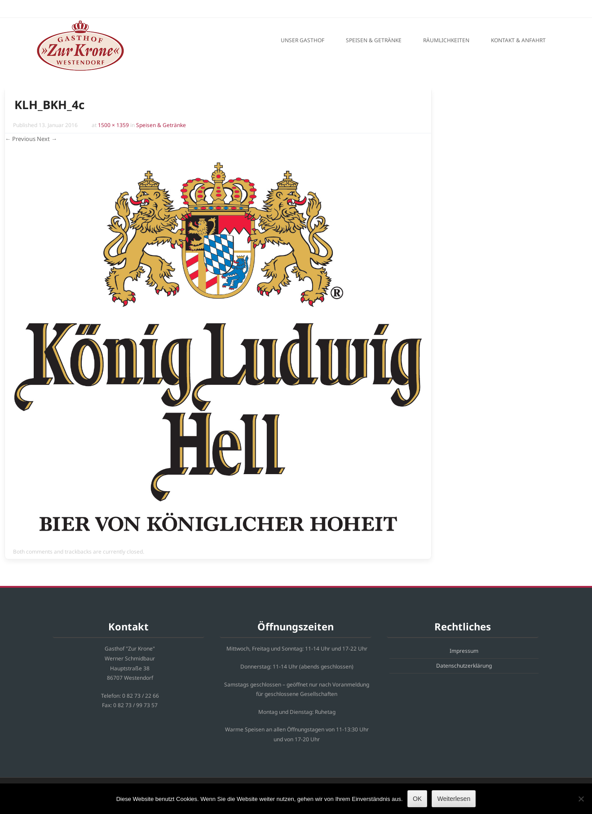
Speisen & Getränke (374, 40)
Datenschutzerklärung (464, 665)
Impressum (464, 651)
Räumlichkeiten (446, 40)
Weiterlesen (454, 798)
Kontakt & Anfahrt (518, 40)
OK (417, 798)
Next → (47, 139)
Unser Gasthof (302, 40)
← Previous (20, 139)
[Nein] (580, 798)
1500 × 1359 (113, 125)
